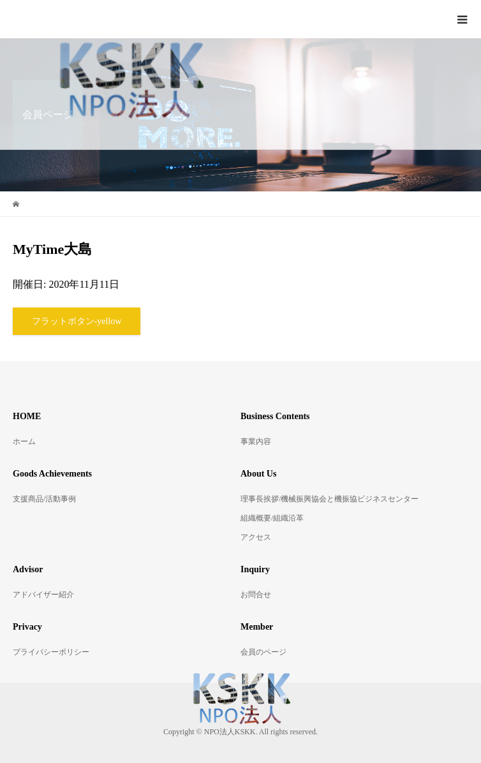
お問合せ (256, 594)
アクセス (256, 537)
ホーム (24, 441)
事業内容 (256, 441)
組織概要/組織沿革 (272, 518)
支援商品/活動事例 (44, 498)
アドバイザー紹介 (43, 594)
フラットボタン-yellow (77, 321)
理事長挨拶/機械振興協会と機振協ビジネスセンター (329, 498)
